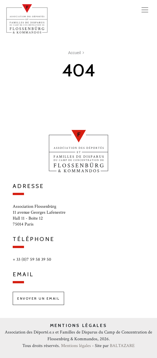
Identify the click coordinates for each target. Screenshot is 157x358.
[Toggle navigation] (145, 10)
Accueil (74, 52)
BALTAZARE (122, 346)
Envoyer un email (38, 298)
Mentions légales (76, 346)
